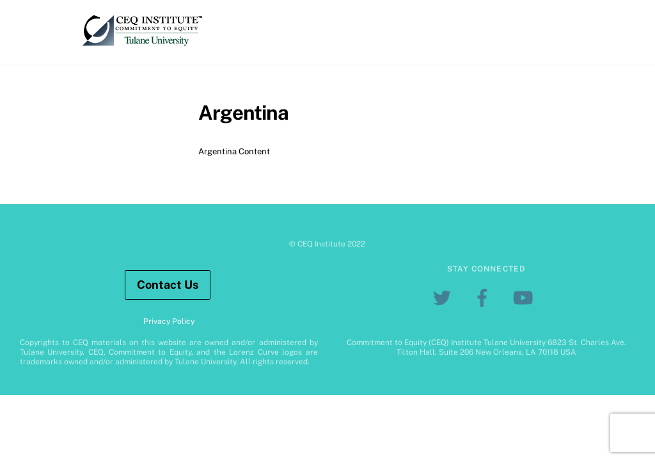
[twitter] (444, 297)
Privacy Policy (168, 321)
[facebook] (484, 297)
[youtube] (524, 297)
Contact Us (167, 284)
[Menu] (616, 17)
